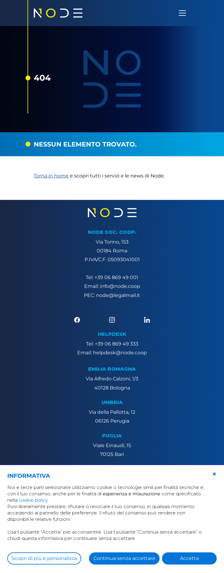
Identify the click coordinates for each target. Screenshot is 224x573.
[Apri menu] (182, 13)
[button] (214, 474)
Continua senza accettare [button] (124, 558)
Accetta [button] (189, 558)
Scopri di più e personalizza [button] (44, 558)
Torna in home (51, 176)
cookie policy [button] (33, 500)
